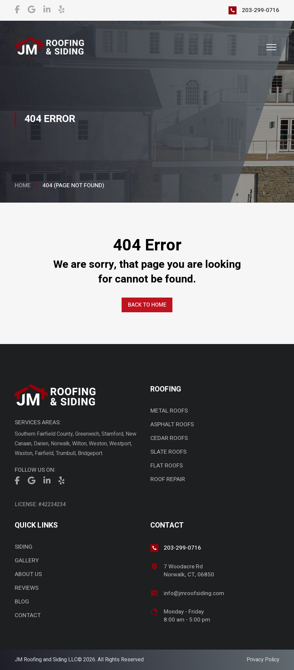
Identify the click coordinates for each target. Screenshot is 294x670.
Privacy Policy (263, 660)
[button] (271, 47)
